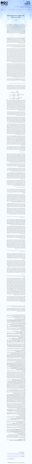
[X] (3, 9)
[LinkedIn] (1, 9)
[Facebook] (2, 9)
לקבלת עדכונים (21, 452)
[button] (20, 9)
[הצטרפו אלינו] (11, 459)
